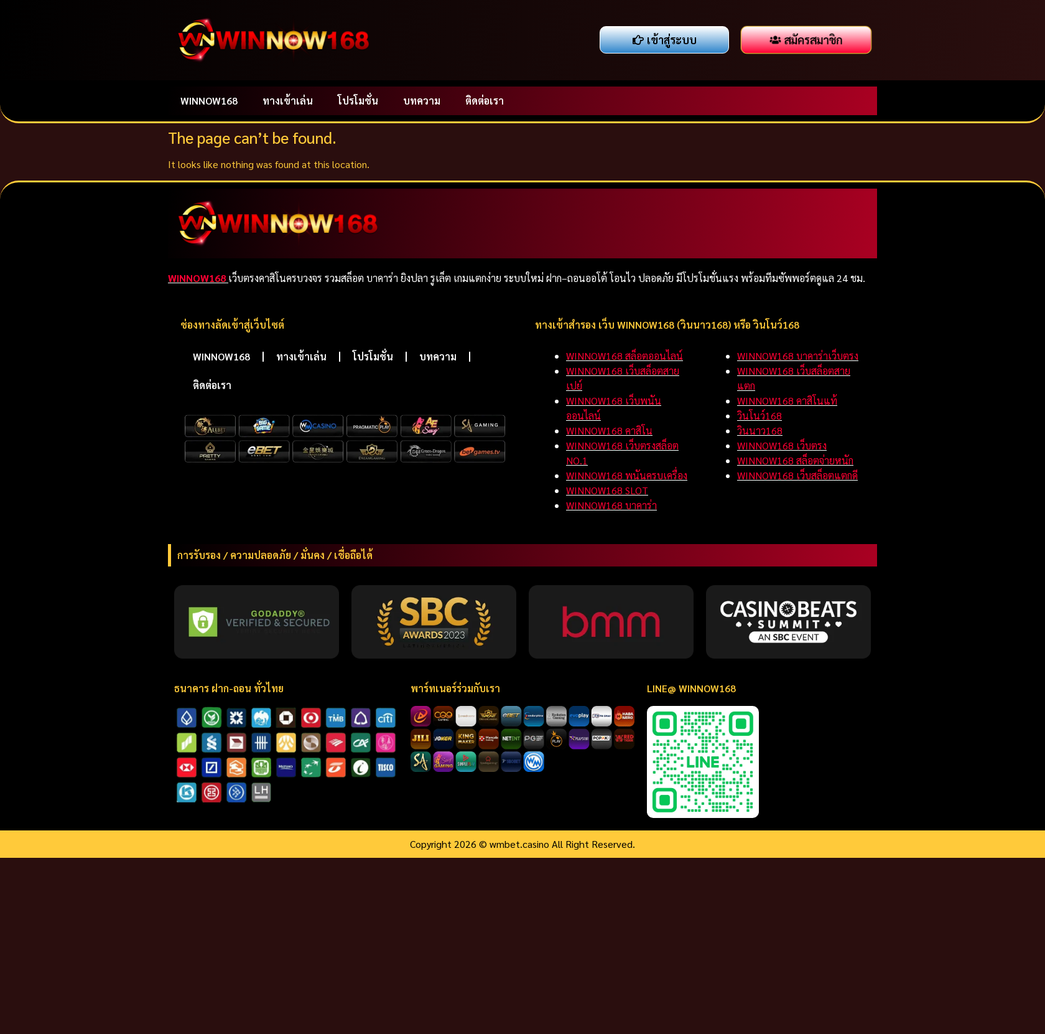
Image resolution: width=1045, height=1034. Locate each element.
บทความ (421, 100)
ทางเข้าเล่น (287, 100)
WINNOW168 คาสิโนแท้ (787, 400)
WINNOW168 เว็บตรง (782, 445)
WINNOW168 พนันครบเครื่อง (626, 475)
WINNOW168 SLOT (607, 490)
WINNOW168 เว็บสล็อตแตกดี (797, 475)
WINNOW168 (209, 100)
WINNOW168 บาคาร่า (611, 505)
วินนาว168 (760, 430)
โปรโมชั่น (358, 100)
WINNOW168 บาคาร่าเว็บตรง (797, 355)
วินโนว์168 (759, 415)
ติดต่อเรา (484, 100)
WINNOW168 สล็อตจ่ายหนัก (795, 460)
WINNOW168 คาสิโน (609, 430)
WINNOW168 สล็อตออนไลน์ (624, 355)
